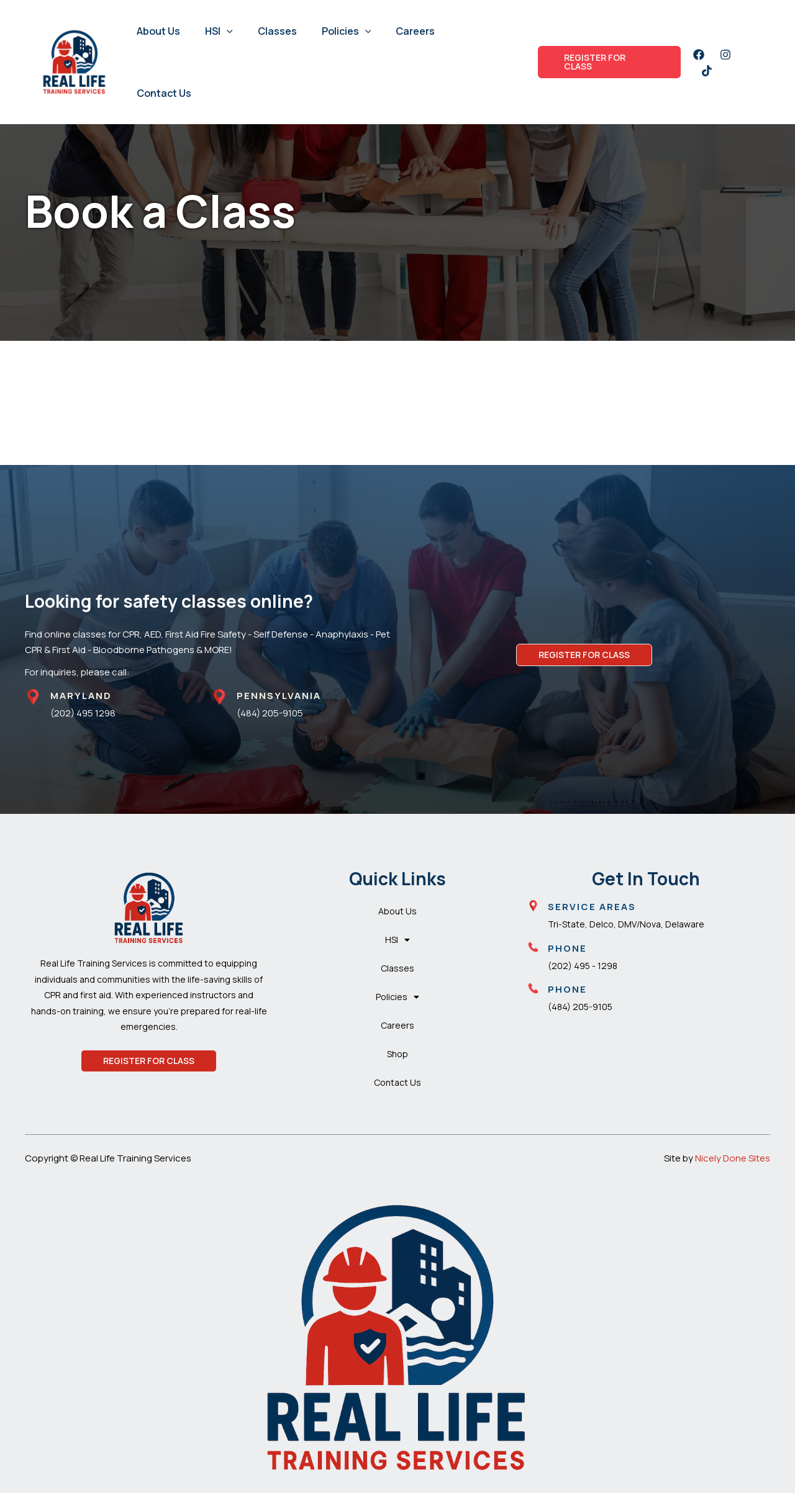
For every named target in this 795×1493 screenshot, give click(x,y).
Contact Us (164, 93)
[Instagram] (725, 54)
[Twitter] (706, 70)
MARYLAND (81, 695)
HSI (219, 31)
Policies (346, 31)
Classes (277, 31)
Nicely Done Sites (732, 1158)
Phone (567, 948)
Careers (415, 31)
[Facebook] (698, 54)
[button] (226, 31)
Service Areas (592, 906)
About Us (158, 31)
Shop (397, 1054)
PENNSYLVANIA (279, 695)
